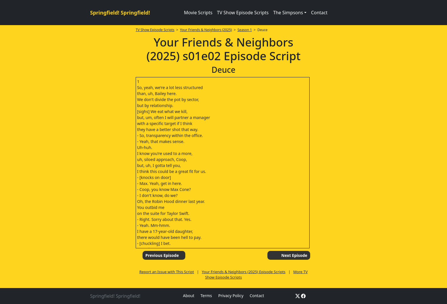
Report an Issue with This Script (166, 271)
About (188, 295)
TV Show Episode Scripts (243, 12)
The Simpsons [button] (288, 12)
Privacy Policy (230, 295)
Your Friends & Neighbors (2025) (206, 29)
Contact (319, 12)
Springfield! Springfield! (120, 12)
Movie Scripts (198, 12)
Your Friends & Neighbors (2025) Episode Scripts (243, 271)
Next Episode (294, 255)
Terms (206, 295)
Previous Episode (162, 255)
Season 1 (244, 29)
